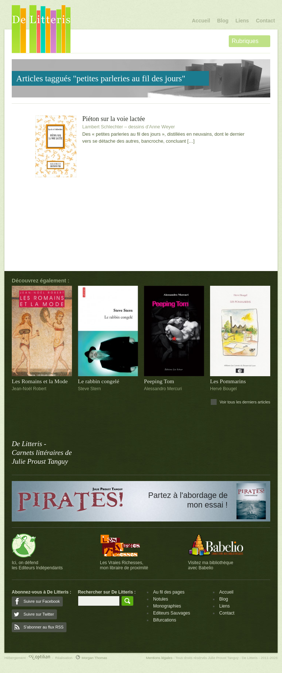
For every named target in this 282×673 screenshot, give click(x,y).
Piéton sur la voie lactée (113, 118)
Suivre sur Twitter (39, 614)
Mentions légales (159, 658)
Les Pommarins (228, 381)
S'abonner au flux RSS (44, 627)
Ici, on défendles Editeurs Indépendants (37, 565)
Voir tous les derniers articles (245, 402)
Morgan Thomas (91, 658)
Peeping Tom (159, 381)
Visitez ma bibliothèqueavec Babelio (210, 565)
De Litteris (41, 29)
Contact (265, 21)
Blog (222, 21)
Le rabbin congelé (98, 381)
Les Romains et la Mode (40, 381)
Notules (160, 599)
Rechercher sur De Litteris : (106, 592)
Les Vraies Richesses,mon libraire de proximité (124, 565)
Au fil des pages (168, 592)
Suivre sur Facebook (42, 601)
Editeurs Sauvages (171, 613)
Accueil (201, 21)
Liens (242, 21)
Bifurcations (164, 620)
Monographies (167, 606)
